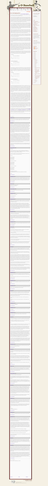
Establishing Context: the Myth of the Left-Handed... (37, 72)
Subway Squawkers (12, 373)
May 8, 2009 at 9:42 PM (12, 443)
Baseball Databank (36, 21)
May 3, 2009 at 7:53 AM (12, 209)
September (36, 62)
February (36, 80)
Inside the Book (35, 28)
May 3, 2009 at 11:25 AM (12, 283)
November (36, 60)
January (35, 81)
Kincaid (11, 246)
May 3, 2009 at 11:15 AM (12, 270)
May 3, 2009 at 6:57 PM (12, 371)
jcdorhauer (11, 117)
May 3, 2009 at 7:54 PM (12, 383)
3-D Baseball (28, 11)
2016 (34, 53)
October (35, 61)
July (35, 64)
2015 (34, 54)
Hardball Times (35, 27)
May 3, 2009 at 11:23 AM (12, 278)
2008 (34, 82)
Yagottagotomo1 (12, 176)
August (35, 63)
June (35, 65)
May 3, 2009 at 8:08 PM (12, 396)
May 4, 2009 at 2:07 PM (12, 410)
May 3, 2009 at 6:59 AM (12, 174)
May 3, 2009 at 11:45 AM (12, 305)
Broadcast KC (35, 24)
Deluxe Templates (30, 480)
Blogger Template (26, 480)
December (36, 59)
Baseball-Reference (36, 23)
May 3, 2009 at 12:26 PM (12, 347)
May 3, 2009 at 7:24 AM (12, 191)
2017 (34, 52)
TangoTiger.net (35, 31)
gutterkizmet (11, 416)
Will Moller (11, 398)
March (35, 79)
